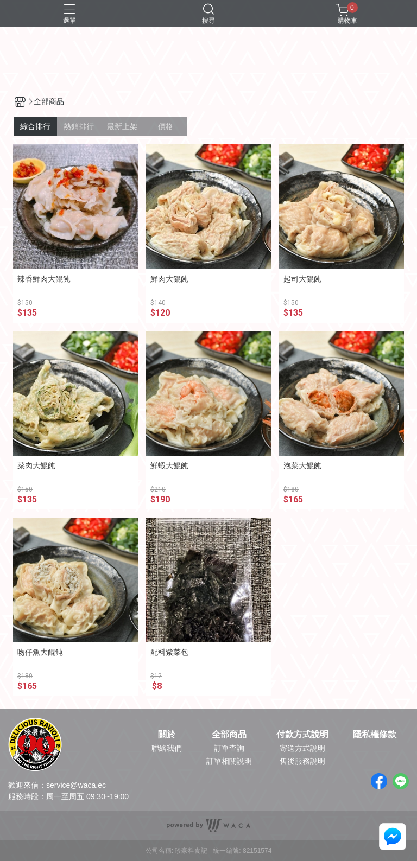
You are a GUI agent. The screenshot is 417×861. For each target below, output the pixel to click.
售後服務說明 (302, 761)
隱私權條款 (374, 734)
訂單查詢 (229, 748)
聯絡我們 (166, 748)
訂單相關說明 (229, 761)
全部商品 (229, 734)
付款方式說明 (302, 734)
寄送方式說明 (302, 748)
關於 (166, 734)
